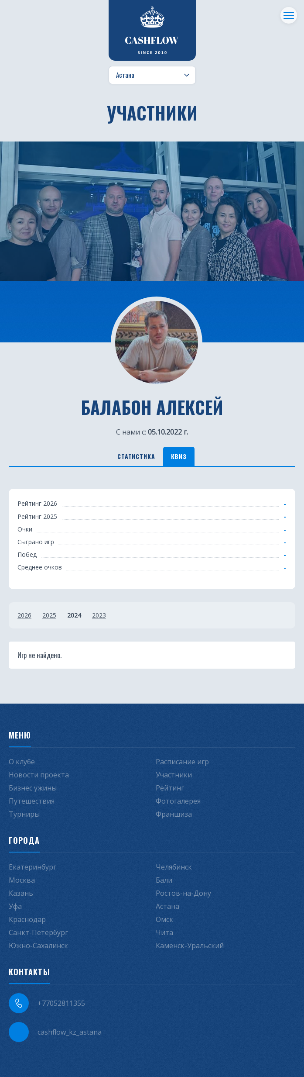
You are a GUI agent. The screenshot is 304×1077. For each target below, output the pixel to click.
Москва (22, 880)
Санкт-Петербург (38, 932)
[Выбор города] (152, 75)
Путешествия (32, 801)
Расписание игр (182, 761)
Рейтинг (170, 788)
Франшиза (174, 814)
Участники (174, 775)
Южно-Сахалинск (38, 945)
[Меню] (288, 15)
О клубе (22, 761)
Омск (164, 919)
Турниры (24, 814)
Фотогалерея (178, 801)
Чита (164, 932)
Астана (167, 906)
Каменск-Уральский (190, 945)
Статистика (136, 456)
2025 (49, 615)
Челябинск (174, 867)
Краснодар (27, 919)
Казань (21, 893)
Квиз (179, 456)
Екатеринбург (32, 867)
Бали (164, 880)
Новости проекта (39, 775)
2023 (99, 615)
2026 (24, 615)
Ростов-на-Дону (183, 893)
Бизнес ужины (33, 788)
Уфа (15, 906)
